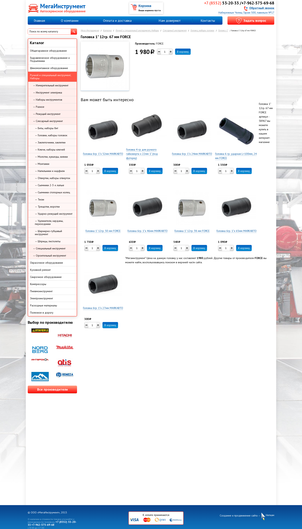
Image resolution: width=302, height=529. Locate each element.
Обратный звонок (261, 8)
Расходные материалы (43, 305)
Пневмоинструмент (41, 291)
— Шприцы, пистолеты (47, 241)
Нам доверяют (170, 20)
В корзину (183, 51)
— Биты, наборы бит (46, 128)
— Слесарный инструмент (48, 121)
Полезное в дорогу (41, 312)
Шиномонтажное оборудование (49, 68)
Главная (39, 20)
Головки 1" (223, 30)
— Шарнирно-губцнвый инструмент (48, 232)
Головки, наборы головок (202, 30)
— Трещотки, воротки (47, 206)
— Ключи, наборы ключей (50, 149)
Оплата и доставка (117, 20)
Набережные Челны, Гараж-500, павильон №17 (246, 12)
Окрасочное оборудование (46, 262)
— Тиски (39, 199)
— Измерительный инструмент (50, 85)
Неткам (270, 515)
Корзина (144, 5)
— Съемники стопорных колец (52, 192)
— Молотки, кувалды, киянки (51, 156)
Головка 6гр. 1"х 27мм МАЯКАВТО (103, 308)
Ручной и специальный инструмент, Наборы (137, 30)
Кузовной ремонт (40, 270)
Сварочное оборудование (46, 277)
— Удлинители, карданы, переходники (49, 222)
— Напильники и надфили (50, 171)
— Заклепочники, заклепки (50, 142)
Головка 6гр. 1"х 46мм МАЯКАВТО (148, 231)
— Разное (38, 106)
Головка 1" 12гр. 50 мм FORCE (103, 231)
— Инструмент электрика (47, 92)
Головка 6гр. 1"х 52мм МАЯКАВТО (103, 154)
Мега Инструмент (90, 30)
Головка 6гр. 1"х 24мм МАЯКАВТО (192, 154)
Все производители (52, 389)
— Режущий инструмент (46, 114)
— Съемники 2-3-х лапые (49, 185)
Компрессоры (38, 284)
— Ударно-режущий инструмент (53, 213)
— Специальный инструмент (49, 248)
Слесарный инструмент (175, 30)
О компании (69, 20)
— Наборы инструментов (47, 99)
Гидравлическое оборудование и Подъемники (50, 59)
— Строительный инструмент (49, 255)
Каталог (107, 30)
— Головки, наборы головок (51, 135)
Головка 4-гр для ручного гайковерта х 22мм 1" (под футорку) (142, 154)
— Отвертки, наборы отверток (52, 178)
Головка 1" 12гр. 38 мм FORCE (192, 231)
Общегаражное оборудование (48, 50)
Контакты (207, 20)
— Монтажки (42, 164)
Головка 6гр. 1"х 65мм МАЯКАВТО (236, 231)
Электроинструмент (41, 298)
